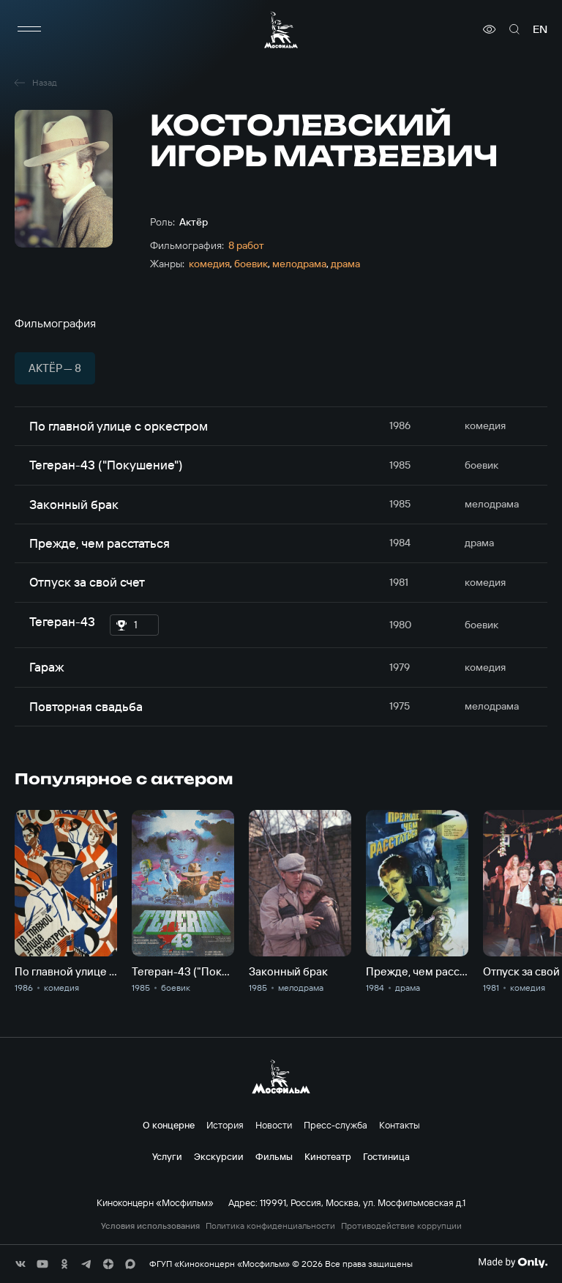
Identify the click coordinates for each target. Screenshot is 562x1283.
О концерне (169, 1125)
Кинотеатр (327, 1156)
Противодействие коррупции (401, 1226)
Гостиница (386, 1156)
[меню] (29, 29)
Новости (273, 1125)
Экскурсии (219, 1156)
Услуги (167, 1156)
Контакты (399, 1125)
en (540, 29)
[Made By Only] (512, 1262)
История (225, 1125)
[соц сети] (20, 1264)
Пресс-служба (335, 1125)
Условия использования (150, 1226)
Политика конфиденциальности (270, 1226)
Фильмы (274, 1156)
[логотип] (281, 29)
